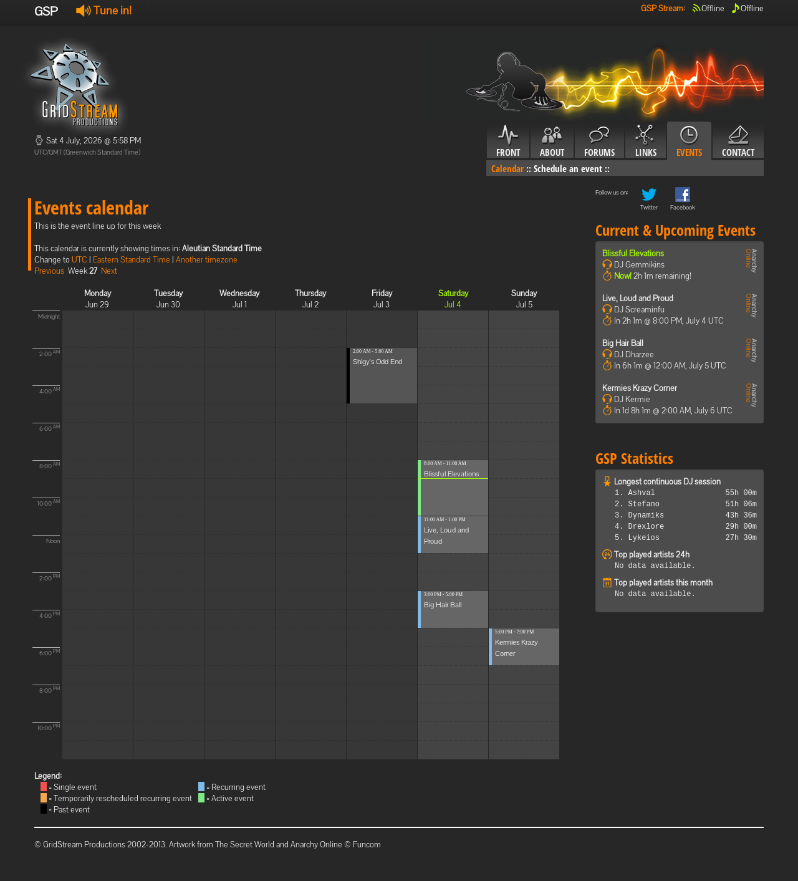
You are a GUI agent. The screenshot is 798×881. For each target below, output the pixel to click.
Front (508, 141)
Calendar (507, 168)
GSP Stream (662, 8)
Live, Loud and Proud (637, 298)
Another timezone (207, 259)
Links (645, 141)
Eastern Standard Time (131, 259)
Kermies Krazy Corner (639, 388)
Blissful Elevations (451, 474)
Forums (599, 141)
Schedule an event (568, 168)
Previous (49, 271)
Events (689, 141)
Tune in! (104, 10)
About (552, 141)
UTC (79, 259)
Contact (738, 141)
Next (109, 271)
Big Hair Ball (442, 605)
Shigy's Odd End (377, 362)
